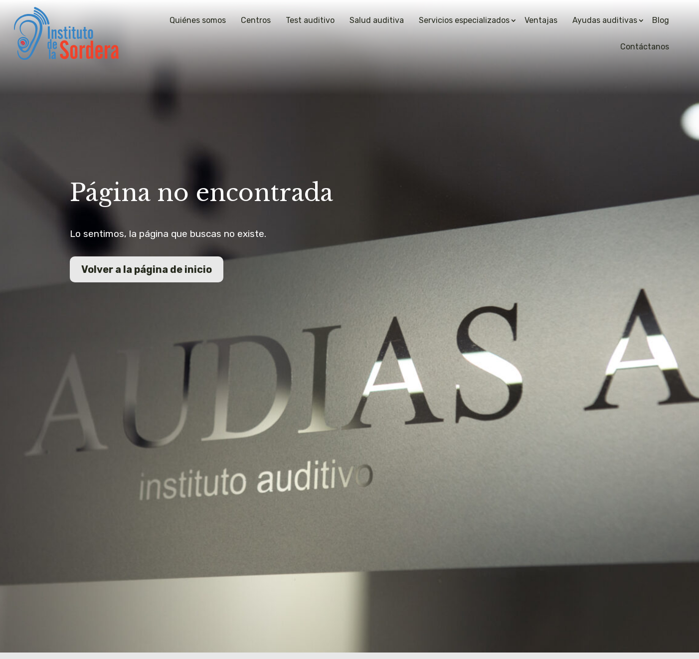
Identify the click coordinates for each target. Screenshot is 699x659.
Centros (256, 20)
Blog (660, 20)
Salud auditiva (377, 20)
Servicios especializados (464, 20)
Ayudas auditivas (604, 20)
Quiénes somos (198, 20)
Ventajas (540, 20)
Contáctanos (644, 46)
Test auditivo (310, 20)
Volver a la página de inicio (146, 269)
